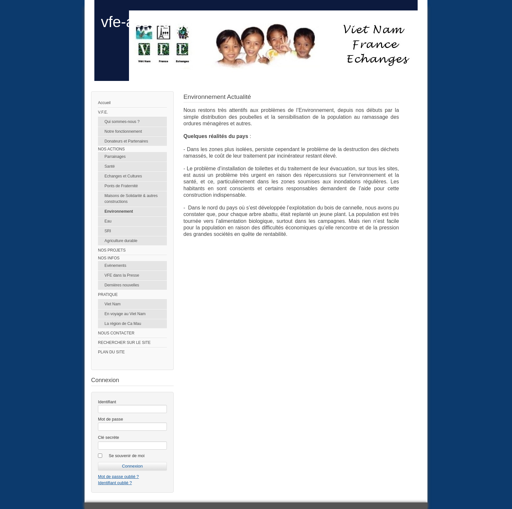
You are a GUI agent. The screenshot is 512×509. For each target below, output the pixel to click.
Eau (107, 221)
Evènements (115, 265)
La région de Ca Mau (122, 323)
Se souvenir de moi (127, 455)
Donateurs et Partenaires (126, 141)
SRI (107, 231)
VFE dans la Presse (121, 275)
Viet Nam (112, 304)
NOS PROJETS (112, 250)
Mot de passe (110, 419)
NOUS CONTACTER (116, 333)
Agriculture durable (120, 241)
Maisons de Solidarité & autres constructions (131, 198)
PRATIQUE (108, 294)
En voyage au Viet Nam (125, 314)
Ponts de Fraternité (121, 186)
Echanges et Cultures (123, 176)
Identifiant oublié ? (115, 482)
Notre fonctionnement (123, 131)
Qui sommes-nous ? (121, 121)
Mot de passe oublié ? (118, 476)
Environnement (118, 211)
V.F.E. (103, 112)
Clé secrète (108, 437)
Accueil (104, 102)
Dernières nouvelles (121, 285)
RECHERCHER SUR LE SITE (124, 342)
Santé (109, 166)
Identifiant (107, 401)
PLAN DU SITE (111, 352)
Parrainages (115, 156)
